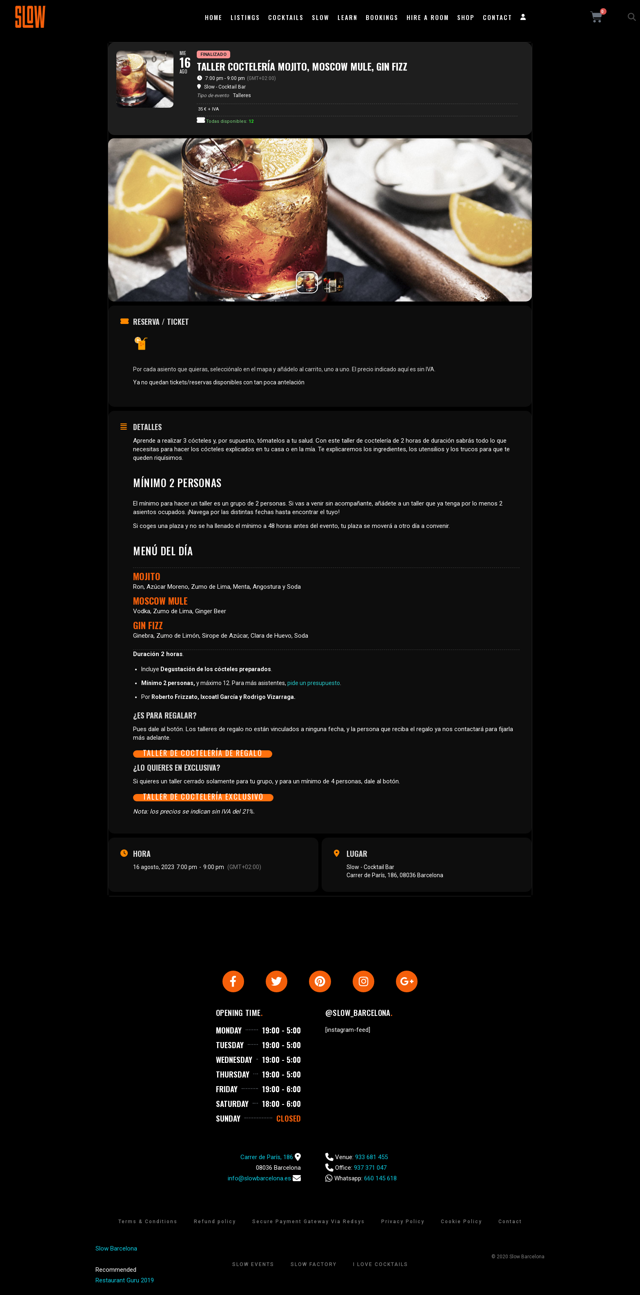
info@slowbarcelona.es (259, 1179)
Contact (497, 17)
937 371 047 (370, 1169)
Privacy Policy (402, 1223)
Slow (320, 17)
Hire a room (428, 17)
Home (213, 17)
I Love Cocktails (380, 1265)
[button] (632, 17)
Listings (245, 17)
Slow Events (253, 1265)
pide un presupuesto (313, 683)
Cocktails (286, 17)
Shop (466, 17)
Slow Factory (314, 1265)
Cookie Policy (461, 1223)
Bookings (382, 17)
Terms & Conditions (148, 1223)
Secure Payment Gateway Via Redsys (308, 1223)
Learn (348, 17)
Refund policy (215, 1223)
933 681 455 (371, 1158)
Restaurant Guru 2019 (125, 1281)
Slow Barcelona (116, 1249)
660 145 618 (380, 1179)
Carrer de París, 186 (266, 1158)
